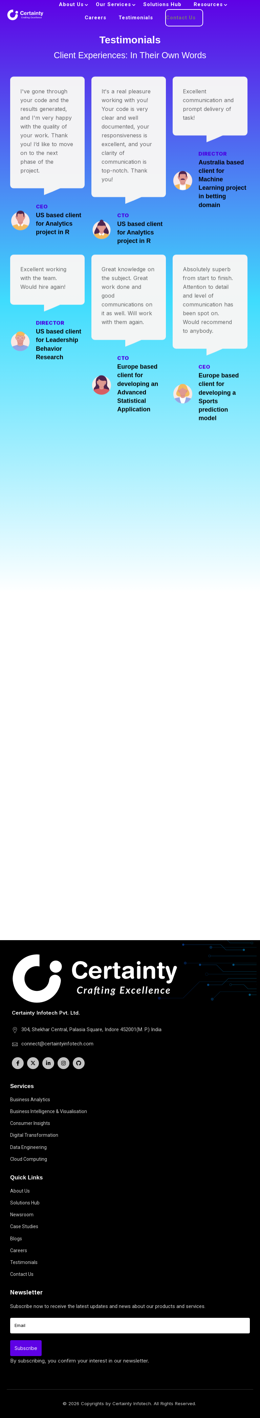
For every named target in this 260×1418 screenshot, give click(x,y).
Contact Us (181, 18)
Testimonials (135, 18)
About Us (71, 4)
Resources (208, 4)
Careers (95, 18)
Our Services (113, 4)
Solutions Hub (162, 4)
